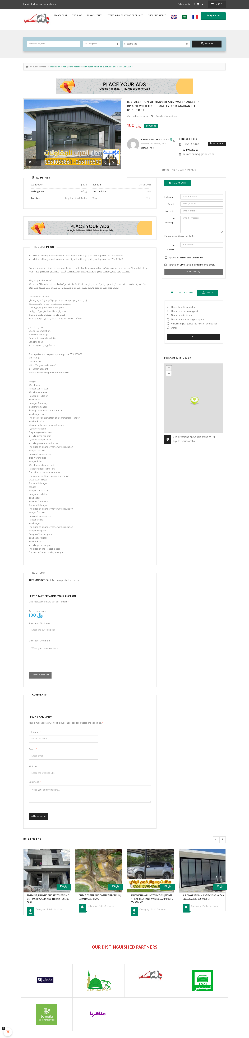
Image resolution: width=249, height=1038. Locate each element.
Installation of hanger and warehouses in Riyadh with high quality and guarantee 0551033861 (163, 106)
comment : (35, 782)
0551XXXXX (192, 144)
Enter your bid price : (40, 624)
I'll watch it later (182, 293)
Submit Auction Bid (40, 675)
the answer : (171, 247)
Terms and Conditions (191, 258)
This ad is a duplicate (181, 316)
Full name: (34, 732)
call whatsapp (190, 150)
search (207, 43)
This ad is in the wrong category (187, 320)
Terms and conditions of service (125, 16)
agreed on (185, 258)
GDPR (183, 265)
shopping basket (157, 16)
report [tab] (208, 293)
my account (60, 16)
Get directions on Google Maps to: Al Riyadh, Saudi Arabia (194, 439)
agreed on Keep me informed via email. (191, 265)
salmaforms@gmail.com (198, 154)
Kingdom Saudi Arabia (167, 116)
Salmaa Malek (149, 140)
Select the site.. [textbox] (131, 44)
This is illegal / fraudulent (183, 307)
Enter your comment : (41, 641)
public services (39, 67)
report (194, 337)
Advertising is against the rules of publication (194, 324)
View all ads (147, 148)
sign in (216, 4)
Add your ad (213, 16)
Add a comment (38, 816)
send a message (193, 272)
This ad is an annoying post (184, 311)
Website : (34, 767)
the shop (77, 16)
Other (174, 328)
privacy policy (94, 16)
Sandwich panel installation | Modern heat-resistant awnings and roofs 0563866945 (152, 899)
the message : (170, 221)
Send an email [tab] (177, 183)
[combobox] (156, 44)
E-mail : (33, 750)
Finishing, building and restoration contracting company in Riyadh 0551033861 (48, 899)
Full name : (169, 197)
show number (217, 143)
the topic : (169, 212)
